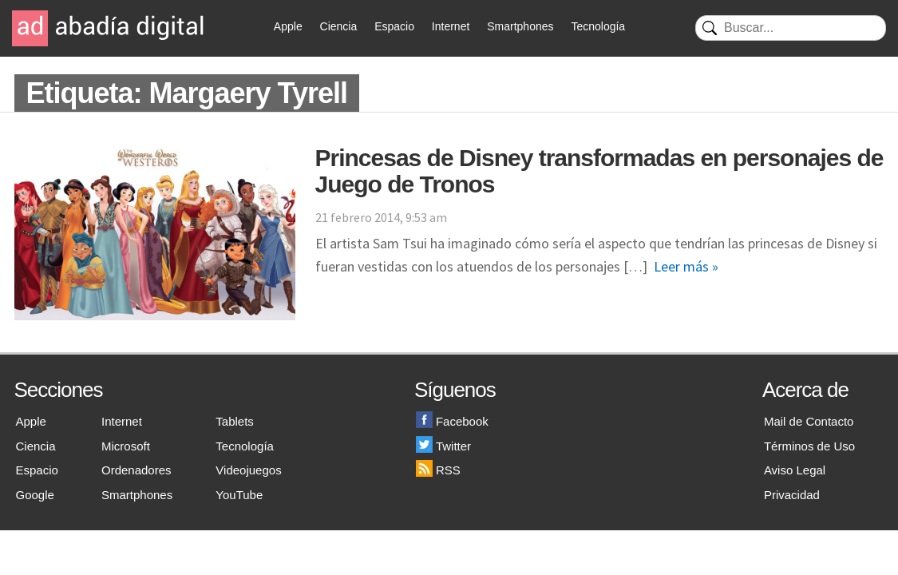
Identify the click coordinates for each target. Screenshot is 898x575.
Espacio (394, 26)
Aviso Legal (794, 470)
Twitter (443, 446)
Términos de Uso (809, 446)
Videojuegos (248, 470)
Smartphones (520, 26)
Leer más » (686, 266)
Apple (288, 26)
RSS (438, 470)
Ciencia (339, 26)
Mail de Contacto (809, 421)
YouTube (239, 495)
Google (35, 495)
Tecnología (598, 26)
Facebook (452, 421)
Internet (450, 26)
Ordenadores (136, 470)
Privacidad (792, 495)
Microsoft (125, 446)
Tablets (235, 421)
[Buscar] (790, 28)
